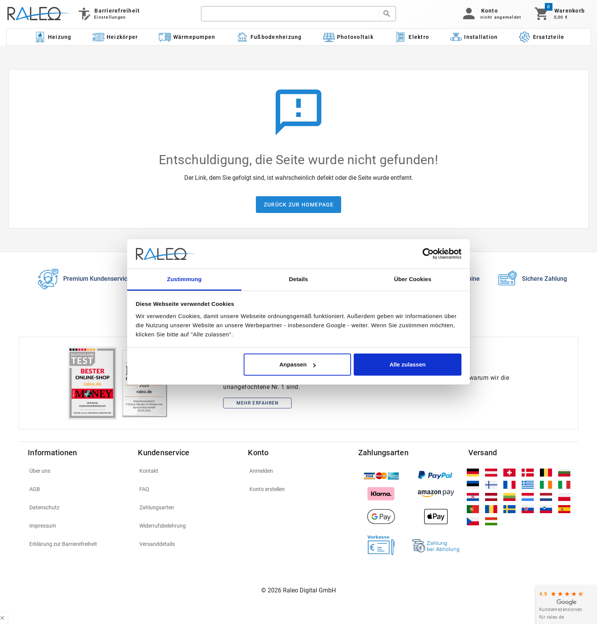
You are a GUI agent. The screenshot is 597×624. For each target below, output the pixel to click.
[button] (490, 14)
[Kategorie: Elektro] (411, 37)
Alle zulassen (407, 364)
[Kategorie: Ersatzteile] (541, 37)
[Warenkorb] (559, 14)
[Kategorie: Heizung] (52, 37)
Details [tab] (298, 279)
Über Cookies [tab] (412, 279)
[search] (290, 14)
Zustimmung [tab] (184, 279)
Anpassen (297, 364)
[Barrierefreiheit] (108, 14)
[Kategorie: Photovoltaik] (348, 37)
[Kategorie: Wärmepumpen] (187, 37)
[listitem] (78, 471)
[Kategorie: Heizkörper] (115, 37)
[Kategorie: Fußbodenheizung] (269, 37)
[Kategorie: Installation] (474, 37)
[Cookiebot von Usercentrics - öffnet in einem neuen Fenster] (428, 254)
